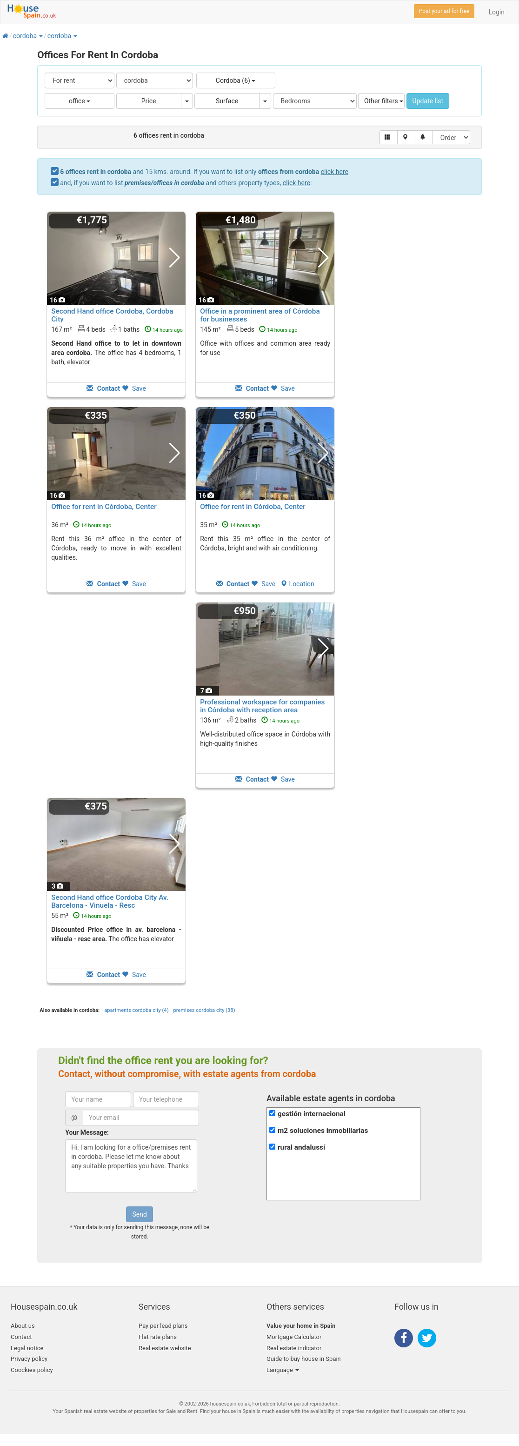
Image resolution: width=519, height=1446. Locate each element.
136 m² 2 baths (249, 720)
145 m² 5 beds (248, 329)
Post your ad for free (444, 11)
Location (297, 584)
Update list (428, 101)
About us (23, 1325)
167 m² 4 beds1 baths (117, 329)
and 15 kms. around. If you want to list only (204, 171)
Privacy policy (29, 1358)
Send (139, 1214)
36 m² (81, 525)
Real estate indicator (293, 1348)
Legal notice (27, 1348)
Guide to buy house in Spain (303, 1358)
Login (496, 12)
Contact (21, 1336)
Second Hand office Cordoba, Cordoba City (112, 315)
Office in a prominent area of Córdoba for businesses (260, 315)
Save (134, 388)
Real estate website (165, 1348)
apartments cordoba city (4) (136, 1010)
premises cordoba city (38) (204, 1010)
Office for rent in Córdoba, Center (104, 506)
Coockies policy (32, 1369)
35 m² (230, 525)
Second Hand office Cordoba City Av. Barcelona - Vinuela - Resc (109, 901)
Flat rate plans (158, 1336)
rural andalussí (301, 1147)
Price (148, 101)
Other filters (383, 101)
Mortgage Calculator (293, 1336)
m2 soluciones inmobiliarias (323, 1130)
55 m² (81, 915)
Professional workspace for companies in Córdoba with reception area (262, 706)
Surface (227, 101)
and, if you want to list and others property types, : (186, 183)
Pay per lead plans (163, 1325)
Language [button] (282, 1369)
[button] (40, 36)
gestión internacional (312, 1114)
